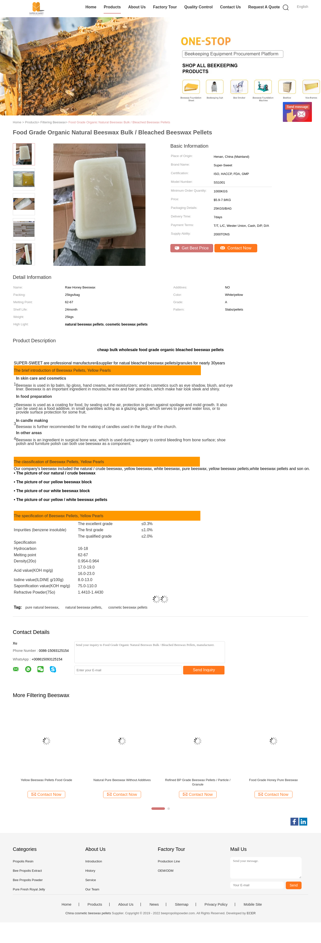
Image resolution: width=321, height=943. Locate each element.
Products (112, 7)
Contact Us (230, 7)
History (90, 870)
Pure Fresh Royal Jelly (29, 889)
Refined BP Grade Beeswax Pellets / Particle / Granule (198, 782)
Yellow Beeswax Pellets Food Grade (46, 780)
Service (90, 880)
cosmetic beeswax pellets (127, 607)
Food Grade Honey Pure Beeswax (273, 780)
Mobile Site (253, 904)
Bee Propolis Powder (28, 880)
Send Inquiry (204, 670)
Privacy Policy (216, 904)
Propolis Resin (23, 861)
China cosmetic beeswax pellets (88, 913)
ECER (251, 913)
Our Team (92, 889)
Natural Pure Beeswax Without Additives (122, 780)
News (154, 904)
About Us (137, 7)
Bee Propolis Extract (27, 870)
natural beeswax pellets (83, 607)
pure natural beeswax (41, 607)
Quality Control (198, 7)
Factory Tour (165, 7)
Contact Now (235, 248)
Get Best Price (192, 248)
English (302, 7)
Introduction (93, 861)
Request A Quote (264, 7)
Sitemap (181, 904)
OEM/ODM (166, 870)
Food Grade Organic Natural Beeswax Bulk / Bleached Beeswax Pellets (119, 122)
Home (90, 7)
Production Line (169, 861)
